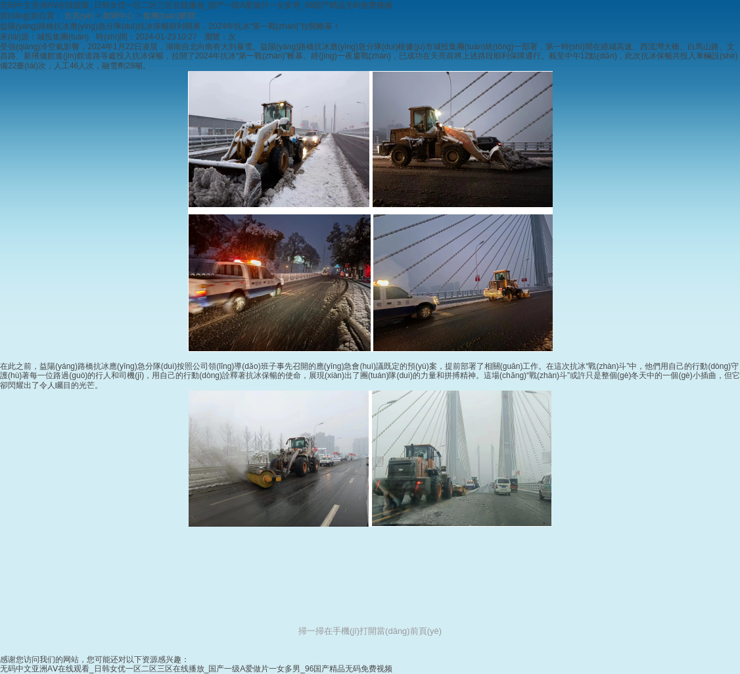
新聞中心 (118, 15)
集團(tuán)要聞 (169, 15)
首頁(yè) (79, 15)
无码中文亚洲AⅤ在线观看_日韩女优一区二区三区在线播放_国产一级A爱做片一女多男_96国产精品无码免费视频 (196, 5)
